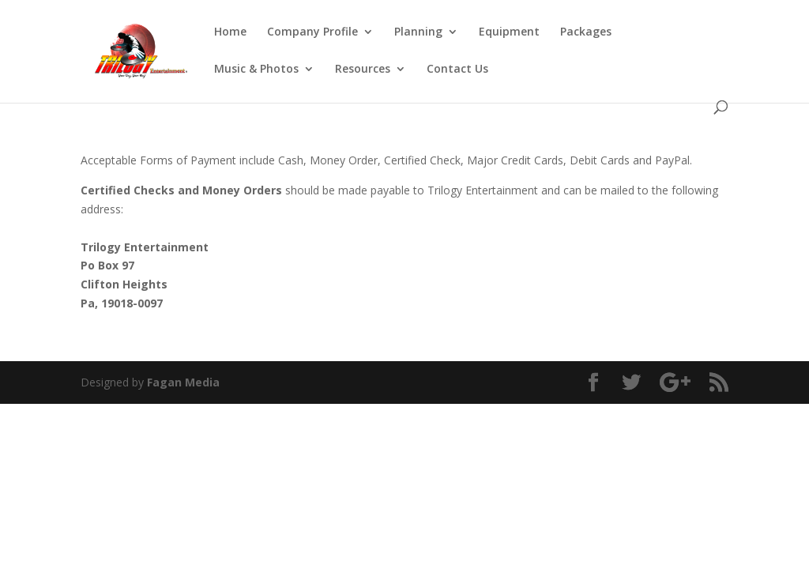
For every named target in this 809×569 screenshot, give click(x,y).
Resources (362, 69)
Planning (418, 32)
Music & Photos (256, 69)
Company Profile (312, 32)
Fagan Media (183, 382)
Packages (585, 32)
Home (230, 32)
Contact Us (457, 69)
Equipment (509, 32)
